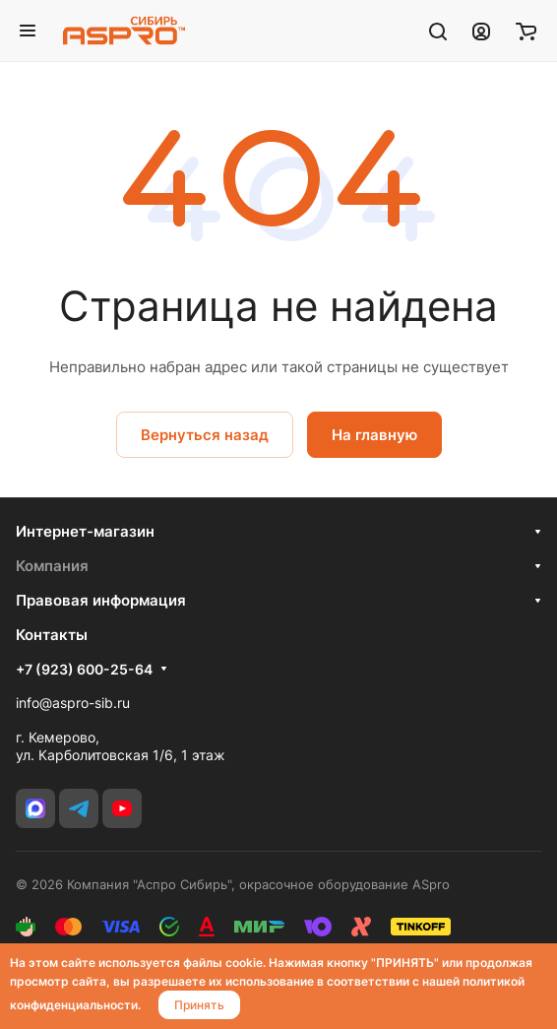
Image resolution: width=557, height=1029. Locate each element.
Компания (52, 565)
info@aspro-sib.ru (73, 702)
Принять (199, 1004)
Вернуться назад (205, 434)
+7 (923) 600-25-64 (84, 669)
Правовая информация (101, 600)
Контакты (52, 634)
